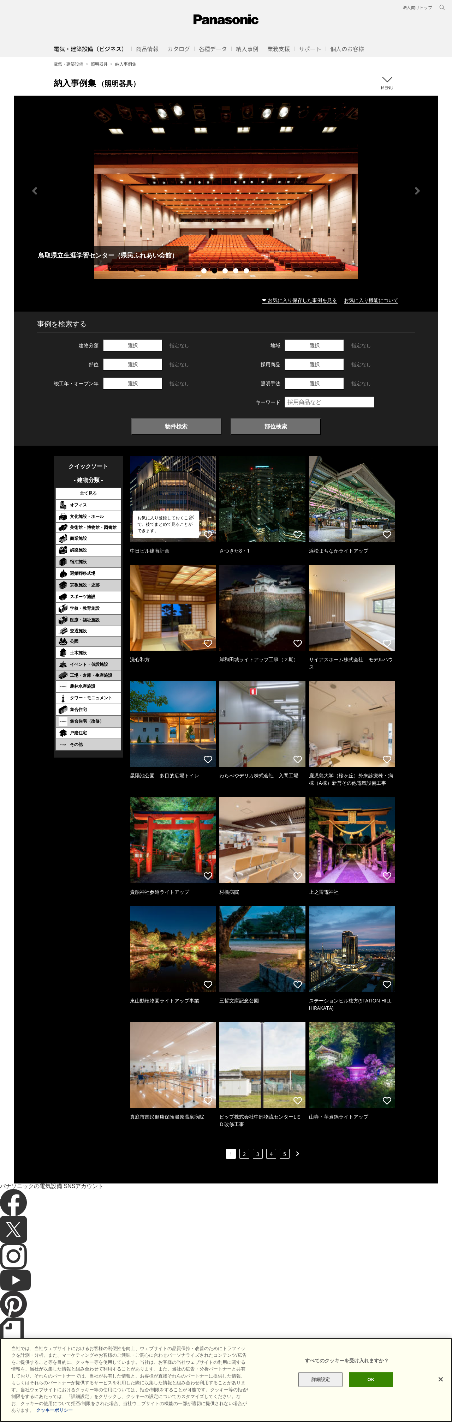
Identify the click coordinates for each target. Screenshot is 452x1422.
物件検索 (176, 426)
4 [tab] (236, 271)
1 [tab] (204, 271)
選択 (133, 345)
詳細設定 (320, 1379)
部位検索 (275, 426)
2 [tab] (215, 271)
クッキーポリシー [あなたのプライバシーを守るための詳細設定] (54, 1410)
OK (370, 1379)
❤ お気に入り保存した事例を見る (299, 300)
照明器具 (99, 64)
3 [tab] (226, 271)
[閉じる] (440, 1379)
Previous (35, 191)
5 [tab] (247, 271)
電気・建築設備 (68, 64)
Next (417, 191)
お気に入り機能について (371, 300)
